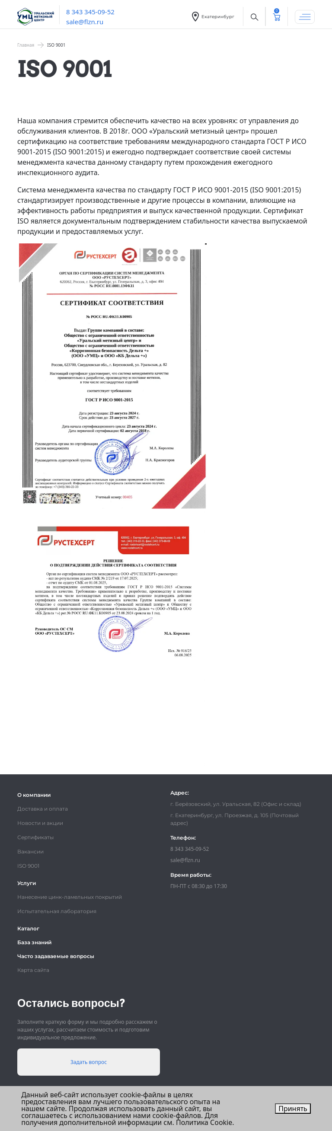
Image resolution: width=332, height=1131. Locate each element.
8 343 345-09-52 (90, 11)
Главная (25, 45)
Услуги (26, 883)
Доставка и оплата (42, 808)
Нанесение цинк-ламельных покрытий (69, 897)
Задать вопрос (88, 1062)
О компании (34, 795)
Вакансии (30, 851)
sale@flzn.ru (84, 21)
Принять (292, 1108)
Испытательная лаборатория (56, 911)
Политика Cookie (204, 1122)
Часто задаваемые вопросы (55, 956)
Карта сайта (33, 970)
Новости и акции (40, 823)
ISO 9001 (28, 866)
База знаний (34, 942)
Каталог (28, 928)
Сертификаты (35, 837)
